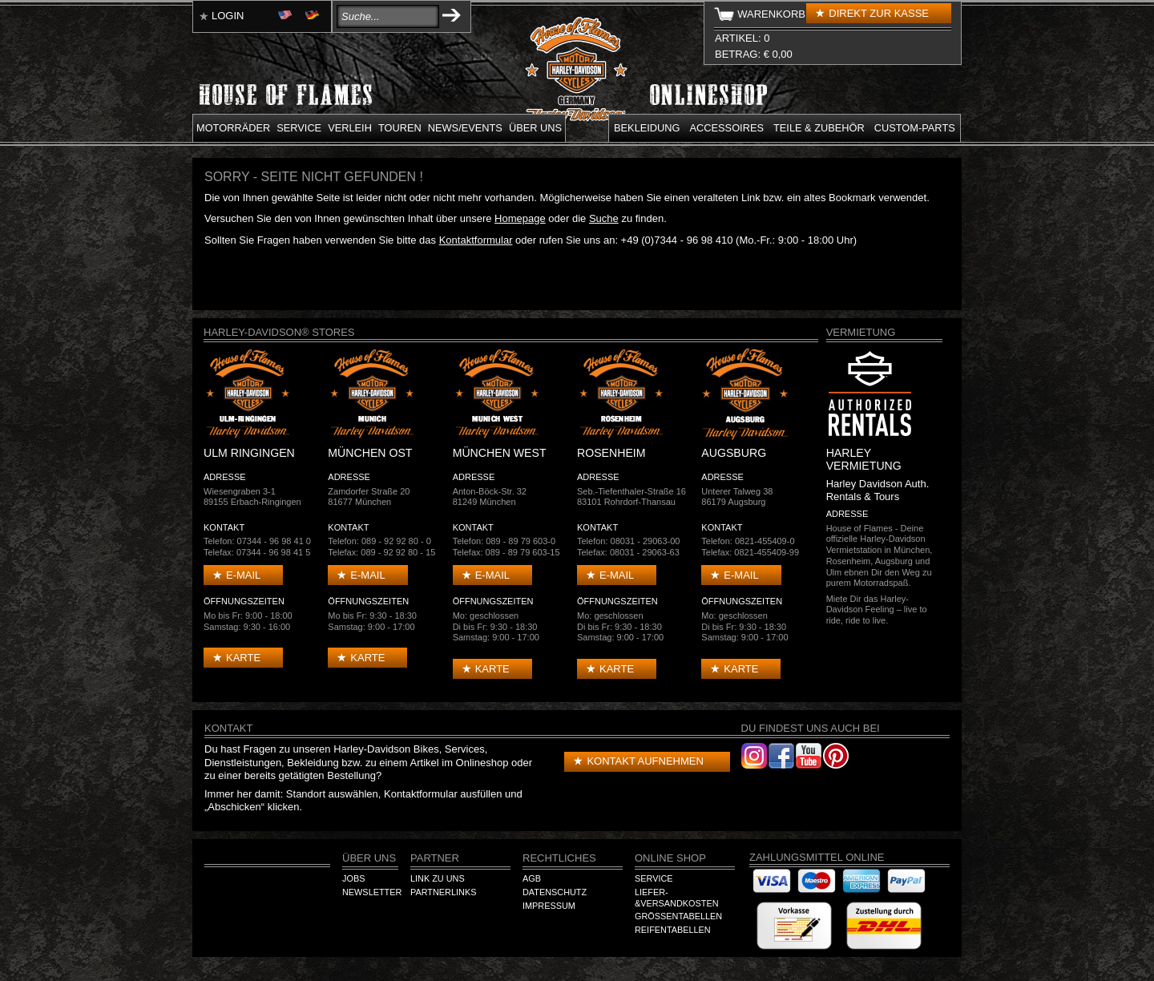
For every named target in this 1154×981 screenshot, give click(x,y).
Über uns (535, 128)
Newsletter (371, 892)
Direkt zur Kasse (879, 13)
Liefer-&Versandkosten (677, 897)
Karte (243, 658)
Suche (604, 218)
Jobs (353, 878)
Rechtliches (559, 858)
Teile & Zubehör (819, 128)
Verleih (350, 128)
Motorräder (233, 128)
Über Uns (369, 858)
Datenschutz (555, 892)
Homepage (520, 218)
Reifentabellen (673, 930)
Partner (434, 858)
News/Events (465, 128)
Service (298, 128)
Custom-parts (914, 128)
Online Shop (670, 858)
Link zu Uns (437, 878)
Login (228, 16)
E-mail (243, 575)
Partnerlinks (443, 892)
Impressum (549, 905)
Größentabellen (678, 916)
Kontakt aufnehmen (645, 761)
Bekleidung (647, 128)
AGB (532, 878)
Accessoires (727, 128)
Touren (400, 128)
